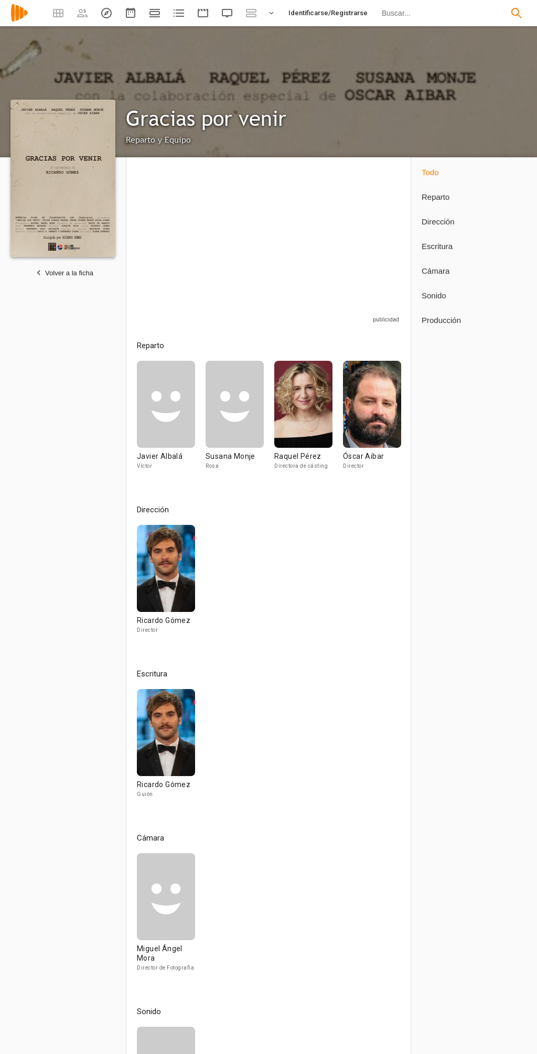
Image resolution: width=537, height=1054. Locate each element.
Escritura (437, 246)
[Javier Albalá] (171, 420)
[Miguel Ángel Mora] (166, 917)
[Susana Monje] (240, 420)
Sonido (434, 295)
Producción (441, 320)
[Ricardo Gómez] (166, 584)
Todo (430, 172)
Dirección (438, 221)
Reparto (435, 196)
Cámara (435, 270)
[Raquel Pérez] (308, 420)
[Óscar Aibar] (372, 420)
